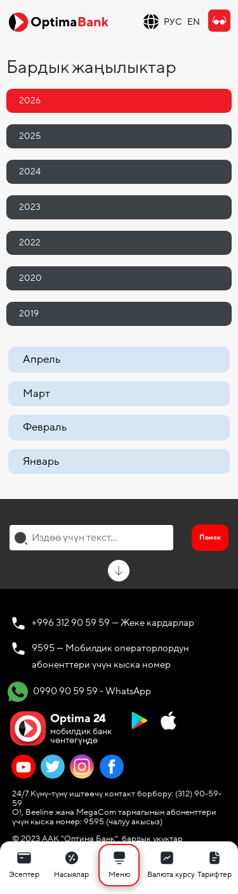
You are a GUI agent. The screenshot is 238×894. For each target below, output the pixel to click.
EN (193, 22)
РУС (173, 22)
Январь (41, 461)
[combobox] (91, 537)
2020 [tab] (30, 278)
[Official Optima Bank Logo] (58, 22)
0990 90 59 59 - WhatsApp (79, 692)
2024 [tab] (30, 171)
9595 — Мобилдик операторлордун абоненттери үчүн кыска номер (110, 656)
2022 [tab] (30, 242)
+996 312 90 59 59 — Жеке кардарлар (113, 622)
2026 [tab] (30, 100)
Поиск (210, 537)
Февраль (45, 427)
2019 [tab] (29, 314)
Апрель (41, 359)
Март (36, 393)
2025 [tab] (30, 136)
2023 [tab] (30, 207)
